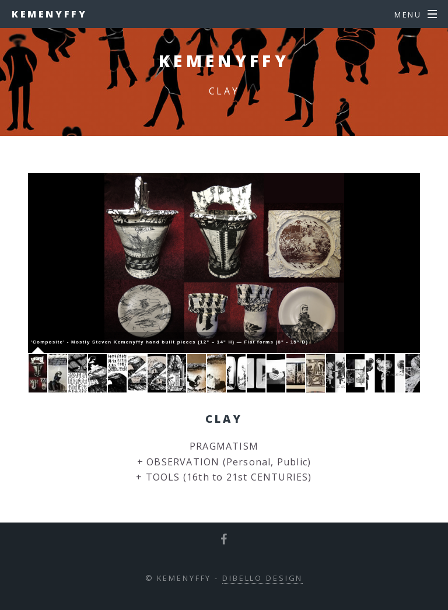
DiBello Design (262, 578)
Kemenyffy (49, 14)
